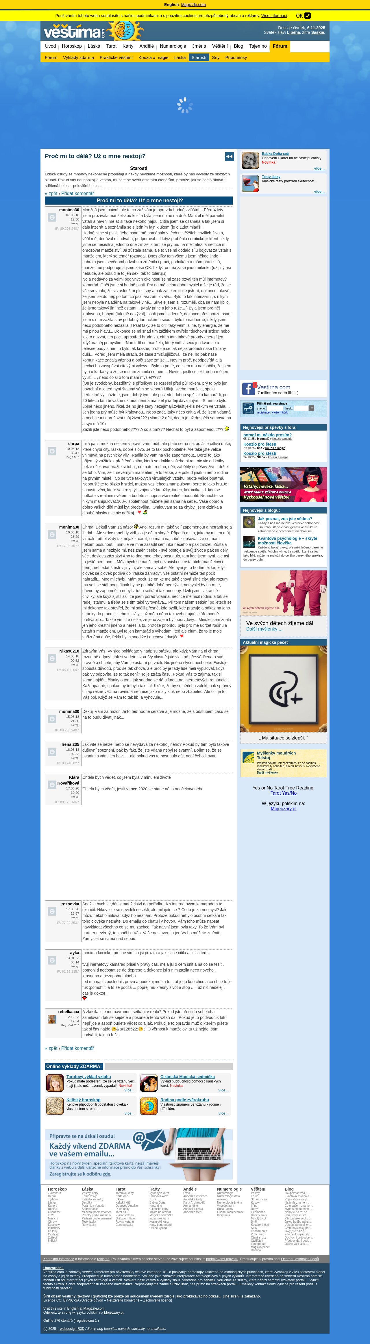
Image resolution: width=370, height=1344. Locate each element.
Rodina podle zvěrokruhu (184, 1100)
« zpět (51, 193)
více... (319, 168)
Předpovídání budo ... (298, 1240)
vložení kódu (280, 412)
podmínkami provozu (222, 1259)
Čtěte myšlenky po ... (298, 1228)
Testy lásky (271, 177)
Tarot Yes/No (284, 793)
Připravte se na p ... (297, 1199)
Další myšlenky (267, 772)
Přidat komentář (77, 193)
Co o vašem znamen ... (299, 1205)
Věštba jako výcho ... (298, 1218)
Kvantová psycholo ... (298, 1196)
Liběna (293, 32)
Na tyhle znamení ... (297, 1202)
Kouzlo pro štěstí (259, 444)
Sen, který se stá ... (297, 1215)
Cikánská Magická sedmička (187, 1076)
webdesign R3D (72, 1329)
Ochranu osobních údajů (300, 1259)
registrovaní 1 (86, 1321)
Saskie (317, 32)
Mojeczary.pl (284, 808)
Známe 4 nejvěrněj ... (298, 1234)
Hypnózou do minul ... (299, 1208)
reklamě (103, 1259)
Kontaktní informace (58, 1259)
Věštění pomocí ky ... (298, 1224)
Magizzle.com (193, 4)
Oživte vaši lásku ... (297, 1243)
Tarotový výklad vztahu (88, 1076)
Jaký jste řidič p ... (296, 1231)
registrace (263, 412)
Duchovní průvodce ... (299, 1237)
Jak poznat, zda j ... (297, 1193)
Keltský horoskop (83, 1100)
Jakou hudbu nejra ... (298, 1221)
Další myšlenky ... (264, 628)
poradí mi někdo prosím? (267, 435)
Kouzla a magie (282, 438)
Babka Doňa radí (275, 154)
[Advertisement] (185, 105)
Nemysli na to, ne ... (297, 1212)
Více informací (274, 15)
